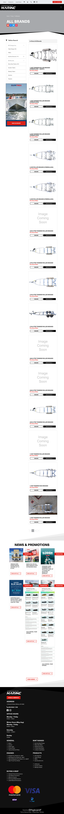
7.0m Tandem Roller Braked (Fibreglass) (40, 101)
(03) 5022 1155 (12, 707)
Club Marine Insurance (13, 775)
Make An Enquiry (12, 777)
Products (37, 753)
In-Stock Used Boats (39, 750)
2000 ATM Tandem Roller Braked (41, 422)
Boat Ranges (38, 740)
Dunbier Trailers (11, 67)
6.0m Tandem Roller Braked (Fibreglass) (40, 134)
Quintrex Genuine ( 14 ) (16, 56)
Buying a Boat (13, 771)
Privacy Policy (11, 748)
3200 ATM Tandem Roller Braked (41, 231)
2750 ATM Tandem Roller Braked (41, 263)
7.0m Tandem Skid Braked (39, 486)
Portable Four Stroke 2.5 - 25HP (15, 755)
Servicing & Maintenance (14, 779)
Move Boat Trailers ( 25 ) (13, 64)
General (10, 740)
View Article (15, 573)
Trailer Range (38, 757)
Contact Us (10, 2)
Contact (10, 745)
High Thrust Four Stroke (14, 760)
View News (32, 679)
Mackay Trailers (11, 71)
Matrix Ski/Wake (39, 745)
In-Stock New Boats (39, 748)
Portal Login (11, 746)
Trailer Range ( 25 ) (12, 49)
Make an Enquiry (16, 123)
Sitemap (42, 812)
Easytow (10, 79)
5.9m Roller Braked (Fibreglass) (41, 167)
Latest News (18, 2)
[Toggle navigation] (61, 7)
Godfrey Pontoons (39, 746)
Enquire (36, 73)
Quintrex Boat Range (40, 743)
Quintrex (10, 75)
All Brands (16, 60)
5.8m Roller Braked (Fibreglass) (41, 199)
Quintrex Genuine (39, 760)
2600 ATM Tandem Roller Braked (41, 358)
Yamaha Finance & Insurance (15, 774)
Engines (10, 753)
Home (8, 16)
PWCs (9, 52)
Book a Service (13, 698)
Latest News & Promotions (14, 780)
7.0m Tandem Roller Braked (40, 454)
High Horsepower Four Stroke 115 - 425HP (18, 759)
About (4, 2)
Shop (12, 16)
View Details (49, 73)
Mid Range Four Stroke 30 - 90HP (16, 757)
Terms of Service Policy (13, 750)
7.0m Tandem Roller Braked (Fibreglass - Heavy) (40, 68)
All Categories (16, 45)
